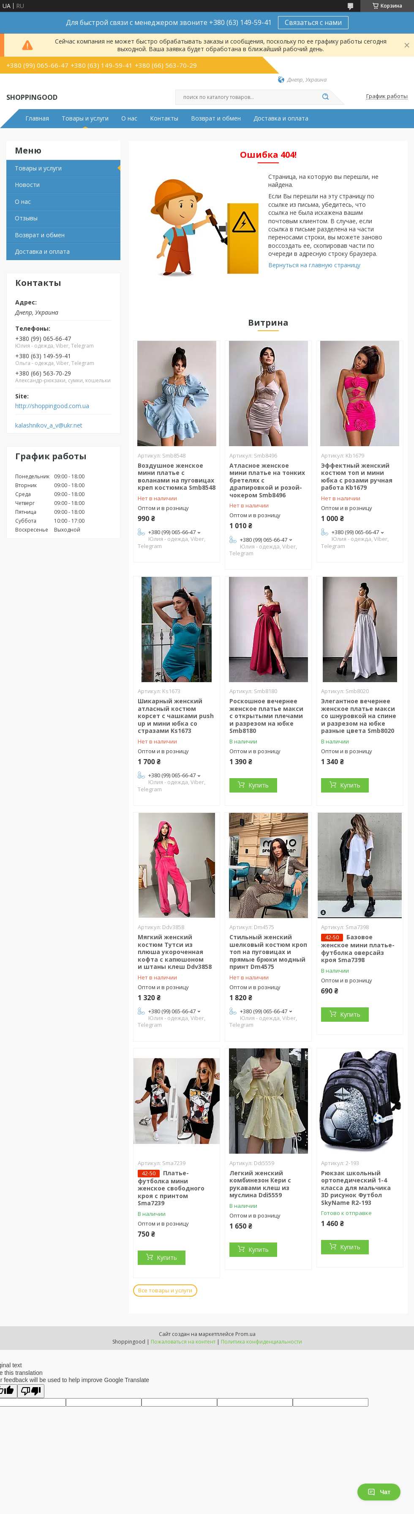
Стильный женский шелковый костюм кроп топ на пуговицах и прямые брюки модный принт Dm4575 (268, 952)
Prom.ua (245, 1334)
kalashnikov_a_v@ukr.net (48, 425)
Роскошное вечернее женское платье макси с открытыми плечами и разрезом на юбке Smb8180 (266, 716)
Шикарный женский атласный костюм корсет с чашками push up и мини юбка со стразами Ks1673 (176, 716)
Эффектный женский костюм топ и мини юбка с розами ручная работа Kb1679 (356, 476)
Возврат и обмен (216, 118)
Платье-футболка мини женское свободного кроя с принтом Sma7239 (171, 1188)
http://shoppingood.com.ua (52, 406)
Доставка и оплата (280, 118)
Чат (379, 1492)
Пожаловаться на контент (183, 1341)
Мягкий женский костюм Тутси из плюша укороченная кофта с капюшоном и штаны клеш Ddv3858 (175, 952)
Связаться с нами (313, 22)
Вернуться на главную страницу (314, 265)
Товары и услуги (85, 118)
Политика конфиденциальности (261, 1341)
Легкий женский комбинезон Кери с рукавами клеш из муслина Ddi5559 (260, 1184)
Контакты (164, 118)
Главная (37, 118)
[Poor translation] (30, 1391)
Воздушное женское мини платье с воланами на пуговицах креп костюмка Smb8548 (176, 476)
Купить (258, 785)
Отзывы (26, 218)
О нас (129, 118)
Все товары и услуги (165, 1290)
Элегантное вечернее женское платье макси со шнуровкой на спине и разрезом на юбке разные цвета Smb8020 (358, 716)
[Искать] (325, 97)
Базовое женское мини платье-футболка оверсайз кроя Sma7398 (358, 948)
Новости (27, 185)
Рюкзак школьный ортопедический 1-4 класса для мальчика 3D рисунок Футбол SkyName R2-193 (356, 1188)
